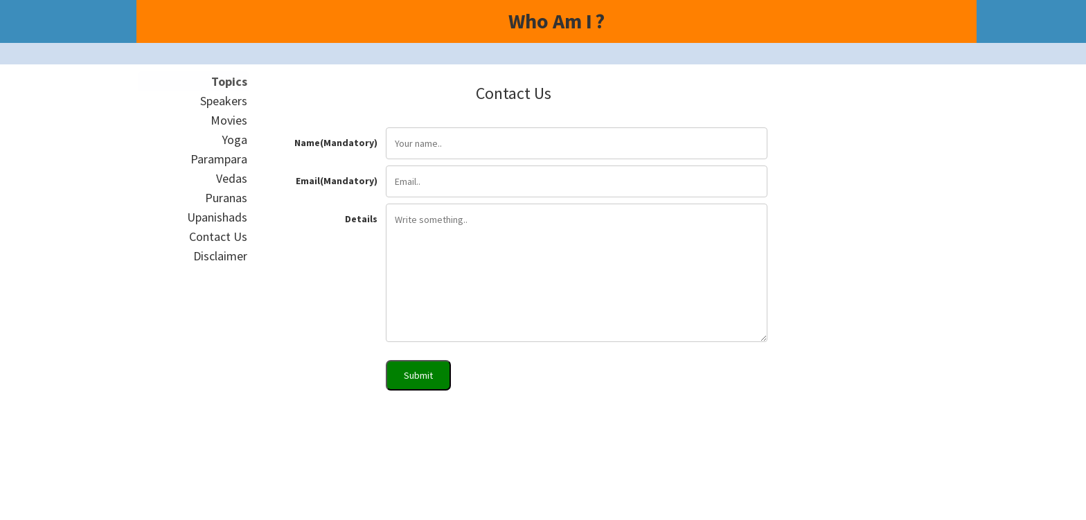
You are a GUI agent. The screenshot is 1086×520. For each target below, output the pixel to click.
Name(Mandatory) (335, 142)
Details (361, 219)
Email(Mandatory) (336, 180)
